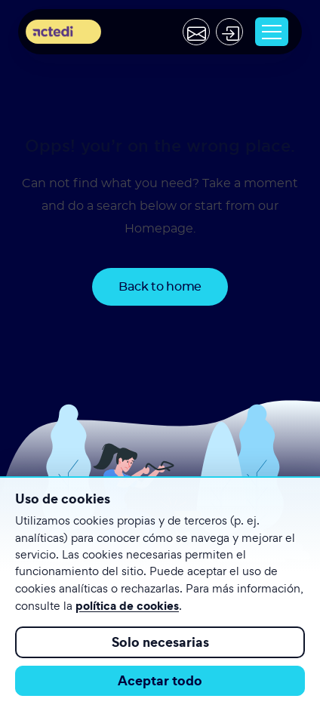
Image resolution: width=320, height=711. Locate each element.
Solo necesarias (160, 642)
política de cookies (127, 605)
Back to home (160, 287)
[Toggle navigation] (271, 31)
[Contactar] (196, 31)
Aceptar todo (160, 680)
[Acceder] (229, 31)
